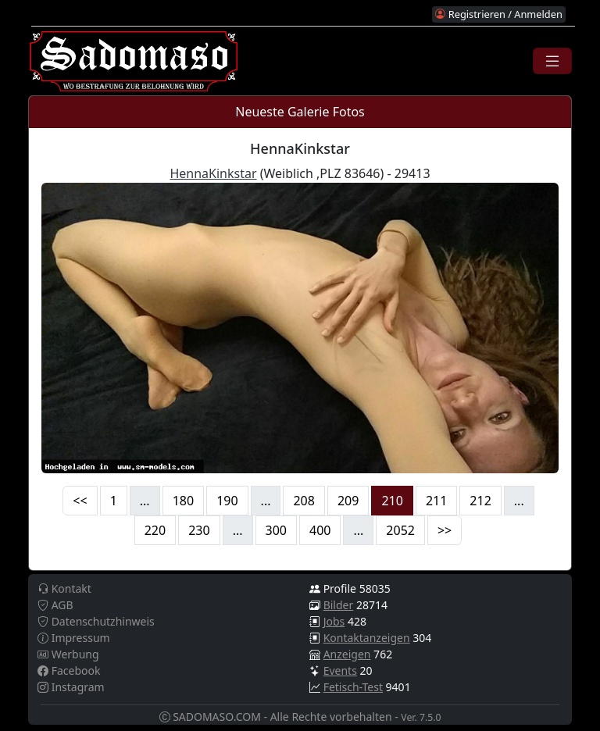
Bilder (338, 604)
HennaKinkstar (213, 173)
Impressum (74, 637)
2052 (400, 530)
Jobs (334, 621)
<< (80, 500)
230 (198, 530)
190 (227, 500)
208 (303, 500)
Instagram (71, 686)
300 (276, 530)
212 (480, 500)
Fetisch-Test (353, 686)
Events (340, 670)
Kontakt (64, 588)
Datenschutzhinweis (96, 621)
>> (445, 530)
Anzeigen (347, 654)
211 (436, 500)
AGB (55, 604)
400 (319, 530)
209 (348, 500)
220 (155, 530)
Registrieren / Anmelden (498, 14)
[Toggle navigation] (552, 61)
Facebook (69, 670)
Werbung (68, 654)
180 (183, 500)
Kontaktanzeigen (366, 637)
